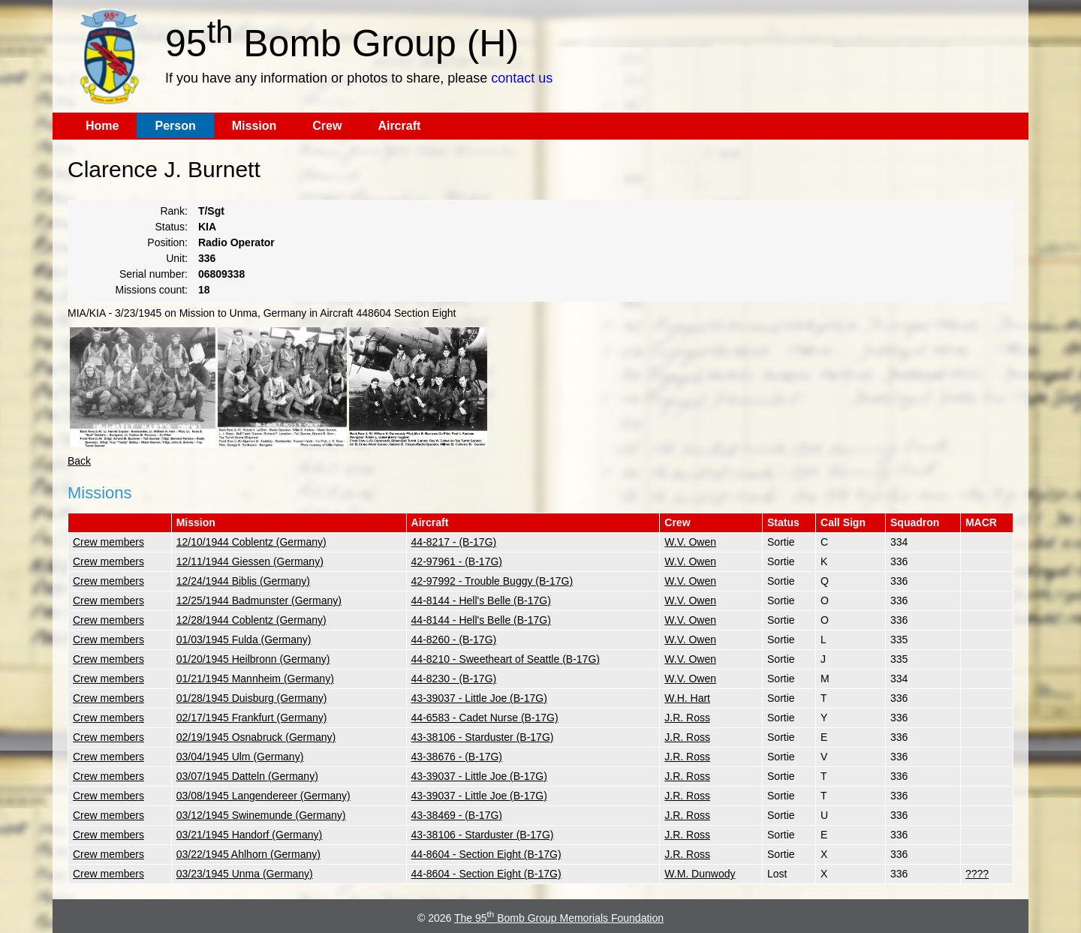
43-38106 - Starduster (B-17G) (482, 737)
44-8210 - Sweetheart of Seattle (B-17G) (505, 659)
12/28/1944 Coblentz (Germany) (251, 620)
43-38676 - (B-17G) (456, 757)
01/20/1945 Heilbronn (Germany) (253, 659)
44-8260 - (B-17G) (454, 640)
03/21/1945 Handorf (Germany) (249, 835)
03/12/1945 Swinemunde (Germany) (261, 815)
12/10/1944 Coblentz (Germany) (251, 542)
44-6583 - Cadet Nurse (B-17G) (485, 718)
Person (175, 125)
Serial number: (153, 274)
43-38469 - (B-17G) (456, 815)
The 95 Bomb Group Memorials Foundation (559, 918)
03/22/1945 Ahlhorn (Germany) (248, 854)
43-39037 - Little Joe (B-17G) (479, 698)
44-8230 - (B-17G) (454, 679)
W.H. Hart (687, 698)
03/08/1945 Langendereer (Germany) (263, 796)
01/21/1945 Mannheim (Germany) (255, 679)
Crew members (108, 542)
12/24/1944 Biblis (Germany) (243, 581)
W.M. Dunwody (699, 874)
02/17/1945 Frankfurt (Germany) (251, 718)
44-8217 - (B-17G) (454, 542)
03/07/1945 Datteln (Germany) (247, 776)
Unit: (177, 258)
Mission (254, 125)
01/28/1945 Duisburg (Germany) (251, 698)
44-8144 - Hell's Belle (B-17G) (481, 600)
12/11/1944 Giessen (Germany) (250, 561)
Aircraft (399, 125)
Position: (167, 242)
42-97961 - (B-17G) (456, 561)
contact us (522, 78)
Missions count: (152, 290)
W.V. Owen (690, 542)
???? (977, 874)
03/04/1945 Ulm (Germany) (240, 757)
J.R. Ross (687, 718)
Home (102, 125)
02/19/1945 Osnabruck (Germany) (256, 737)
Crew (327, 125)
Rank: (174, 211)
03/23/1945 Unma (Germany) (244, 874)
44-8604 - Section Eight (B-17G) (486, 854)
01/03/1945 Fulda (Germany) (244, 640)
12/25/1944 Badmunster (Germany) (259, 600)
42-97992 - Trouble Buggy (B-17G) (492, 581)
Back (79, 461)
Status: (171, 227)
